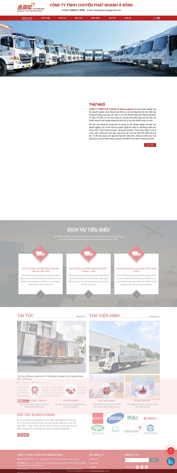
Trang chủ (27, 18)
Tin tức (112, 18)
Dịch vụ (62, 18)
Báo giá (78, 18)
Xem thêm (150, 146)
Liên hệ (128, 18)
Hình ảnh (95, 18)
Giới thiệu (45, 18)
